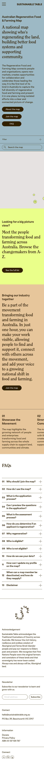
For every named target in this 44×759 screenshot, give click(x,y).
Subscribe (35, 697)
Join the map (11, 116)
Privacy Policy (8, 738)
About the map (12, 109)
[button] (34, 195)
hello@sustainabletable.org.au (16, 715)
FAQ (12, 124)
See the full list (12, 270)
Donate (5, 735)
